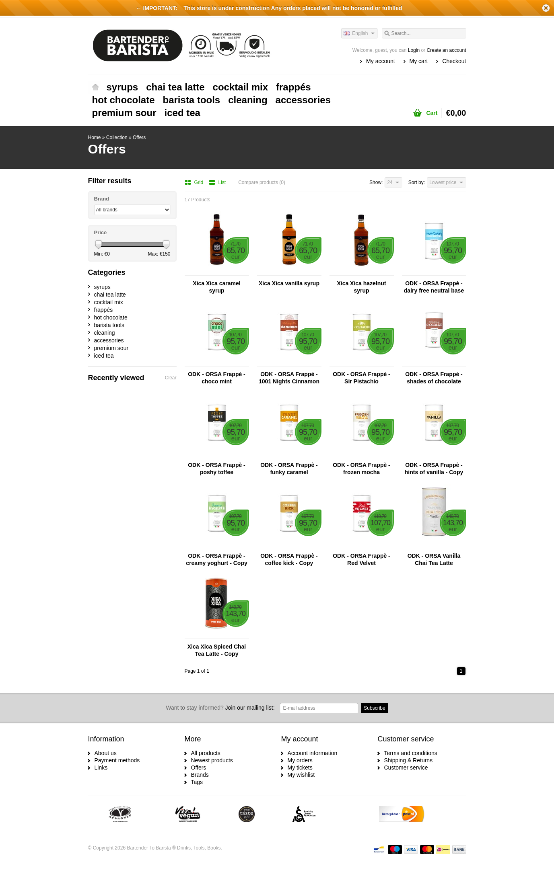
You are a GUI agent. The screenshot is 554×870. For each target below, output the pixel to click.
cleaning (247, 99)
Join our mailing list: (220, 707)
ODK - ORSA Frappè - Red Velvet (361, 559)
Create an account (446, 50)
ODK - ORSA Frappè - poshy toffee (216, 468)
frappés (293, 87)
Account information (313, 753)
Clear (171, 378)
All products (205, 753)
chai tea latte (175, 87)
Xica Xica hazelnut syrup (361, 287)
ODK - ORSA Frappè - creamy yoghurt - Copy (216, 559)
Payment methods (117, 760)
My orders (300, 760)
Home (95, 87)
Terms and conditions (410, 753)
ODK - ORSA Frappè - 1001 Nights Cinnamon (289, 378)
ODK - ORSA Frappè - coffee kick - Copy (289, 559)
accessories (303, 99)
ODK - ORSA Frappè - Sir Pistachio (361, 378)
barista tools (191, 99)
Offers (139, 137)
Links (101, 767)
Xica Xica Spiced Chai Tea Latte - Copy (216, 650)
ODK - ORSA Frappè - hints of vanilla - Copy (434, 468)
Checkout (454, 61)
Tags (197, 782)
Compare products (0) (261, 182)
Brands (200, 775)
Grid (195, 182)
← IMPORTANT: (156, 8)
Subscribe (374, 708)
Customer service (406, 767)
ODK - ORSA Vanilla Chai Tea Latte (434, 559)
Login (414, 50)
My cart (419, 61)
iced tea (182, 112)
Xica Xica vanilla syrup (289, 283)
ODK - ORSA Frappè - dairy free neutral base (434, 287)
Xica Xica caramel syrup (216, 287)
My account (380, 61)
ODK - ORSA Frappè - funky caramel (289, 468)
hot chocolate (123, 99)
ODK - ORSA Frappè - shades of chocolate (434, 378)
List (217, 182)
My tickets (300, 767)
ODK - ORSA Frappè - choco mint (216, 378)
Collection (117, 137)
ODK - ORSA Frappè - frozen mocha (361, 468)
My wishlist (301, 775)
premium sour (124, 112)
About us (106, 753)
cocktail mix (240, 87)
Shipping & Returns (408, 760)
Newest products (212, 760)
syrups (122, 87)
